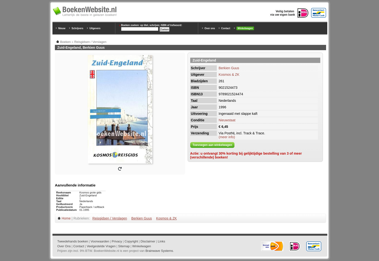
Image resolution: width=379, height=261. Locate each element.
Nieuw (61, 28)
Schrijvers (77, 28)
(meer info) (227, 137)
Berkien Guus (229, 68)
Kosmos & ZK (229, 74)
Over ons (209, 28)
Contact (225, 28)
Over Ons (64, 246)
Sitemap (124, 246)
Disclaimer (148, 241)
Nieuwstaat (227, 120)
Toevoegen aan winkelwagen (212, 145)
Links (161, 241)
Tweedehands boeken (72, 241)
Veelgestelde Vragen (101, 246)
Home (66, 218)
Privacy (117, 241)
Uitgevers (95, 28)
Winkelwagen (245, 28)
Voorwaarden (100, 241)
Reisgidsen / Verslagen (109, 218)
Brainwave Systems (159, 251)
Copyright (131, 241)
